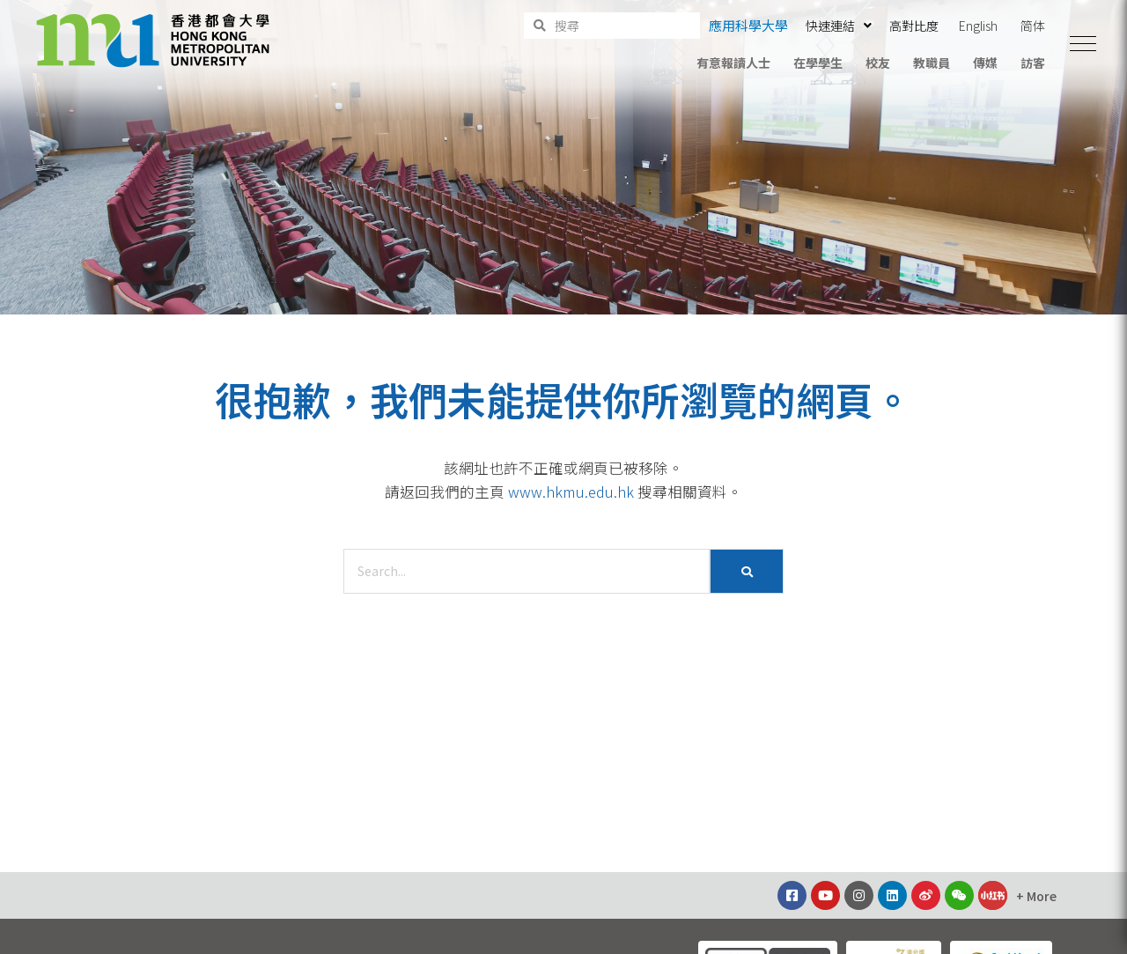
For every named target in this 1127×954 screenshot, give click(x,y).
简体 (1032, 25)
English (978, 25)
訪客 (1032, 62)
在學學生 (818, 62)
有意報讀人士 (733, 62)
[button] (1083, 44)
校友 (878, 62)
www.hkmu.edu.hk (571, 491)
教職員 (931, 62)
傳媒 (985, 62)
